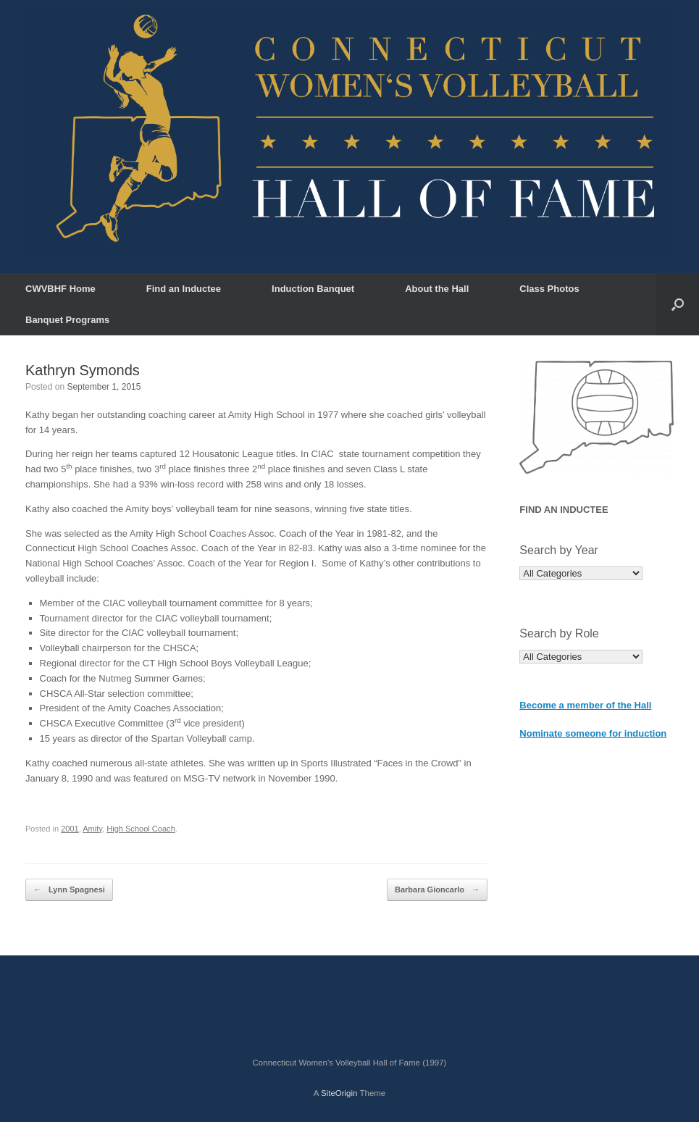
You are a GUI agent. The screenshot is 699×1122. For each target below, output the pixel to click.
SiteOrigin (339, 1093)
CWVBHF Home (60, 288)
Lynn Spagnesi (69, 890)
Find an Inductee (183, 288)
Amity (92, 828)
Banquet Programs (67, 319)
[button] (677, 304)
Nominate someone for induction (592, 733)
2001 (70, 828)
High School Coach (140, 828)
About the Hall (437, 288)
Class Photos (549, 288)
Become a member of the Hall (585, 705)
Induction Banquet (313, 288)
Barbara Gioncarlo (437, 890)
